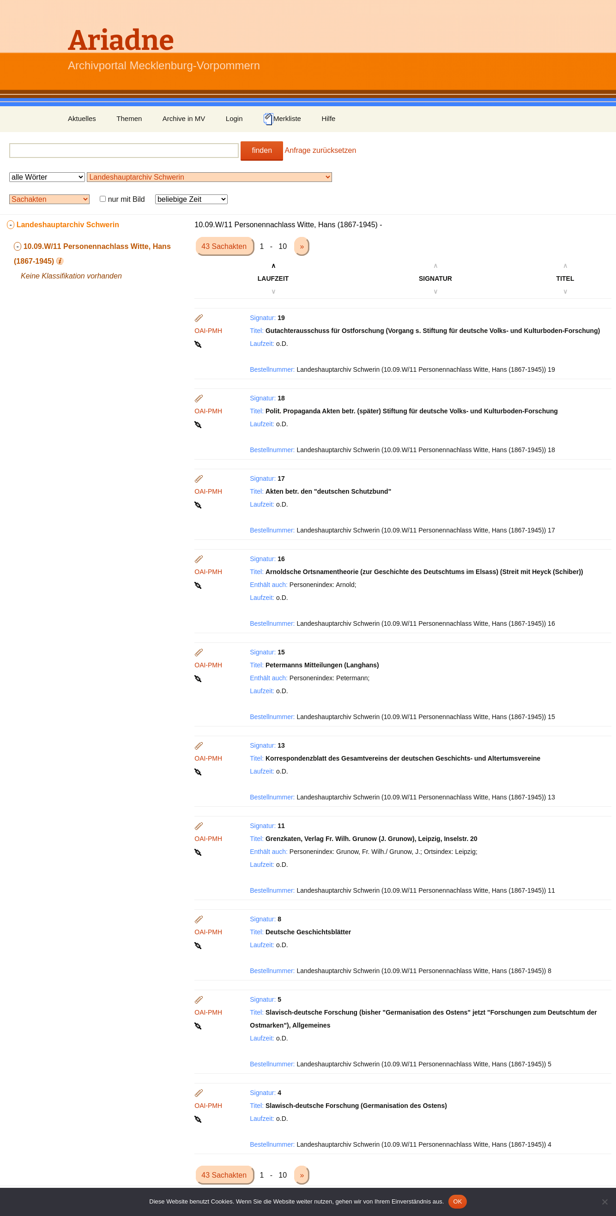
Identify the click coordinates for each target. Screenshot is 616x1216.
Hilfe (328, 118)
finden (262, 150)
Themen (129, 118)
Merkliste (282, 119)
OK (457, 1201)
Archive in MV (184, 118)
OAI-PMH (208, 330)
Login (234, 118)
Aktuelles (82, 118)
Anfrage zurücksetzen (320, 150)
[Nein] (604, 1201)
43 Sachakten (224, 246)
